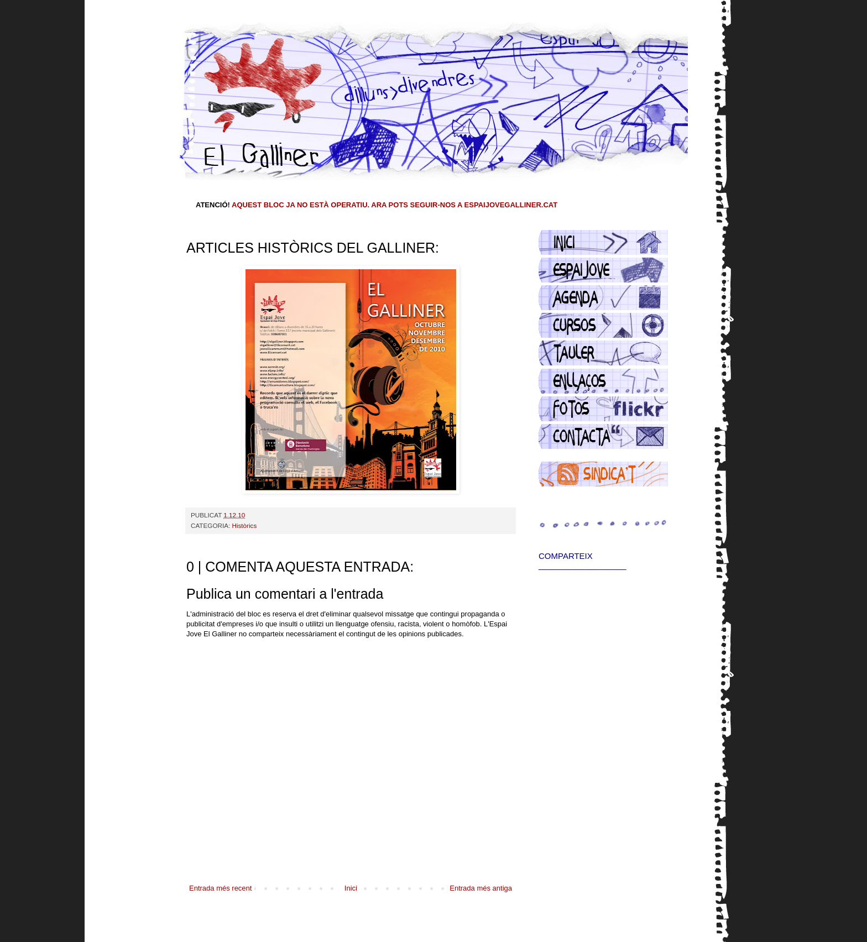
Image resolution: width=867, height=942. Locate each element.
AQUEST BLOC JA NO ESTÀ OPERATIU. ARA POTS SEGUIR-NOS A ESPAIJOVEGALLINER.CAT (394, 205)
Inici (350, 888)
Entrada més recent (220, 888)
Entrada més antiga (481, 888)
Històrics (244, 525)
